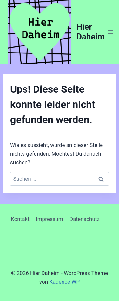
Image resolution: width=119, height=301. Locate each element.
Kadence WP (64, 281)
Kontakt (20, 219)
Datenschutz (84, 219)
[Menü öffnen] (110, 32)
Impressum (49, 219)
